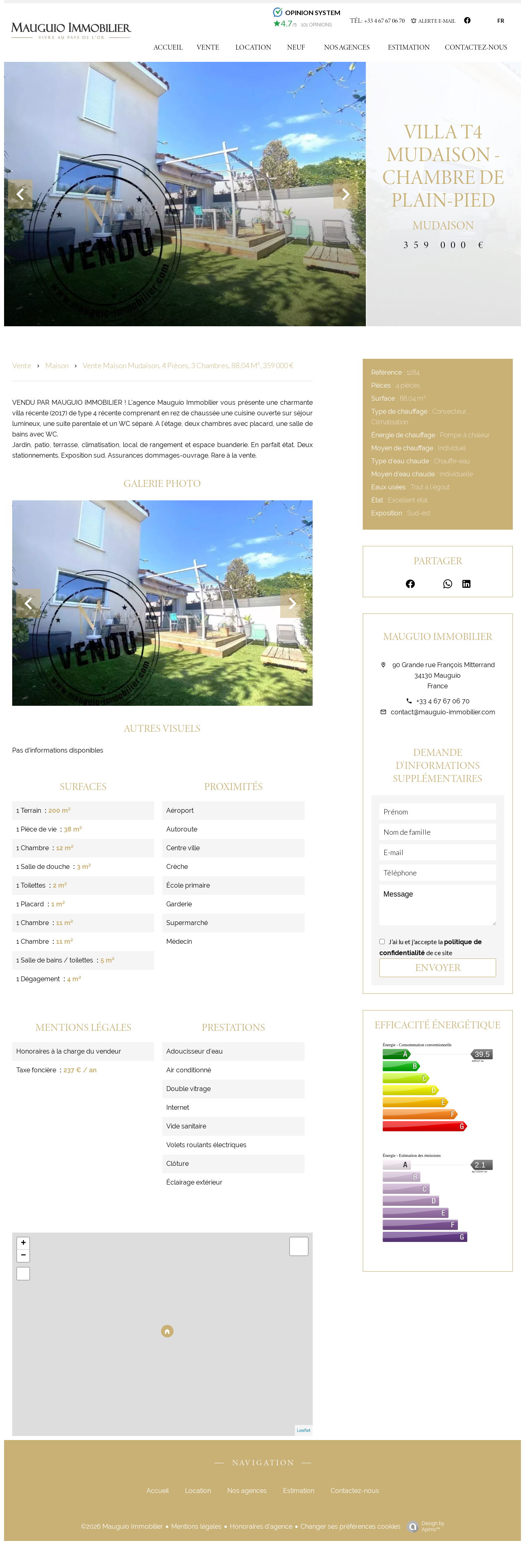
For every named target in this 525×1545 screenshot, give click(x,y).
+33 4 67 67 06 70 (443, 701)
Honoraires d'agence (261, 1526)
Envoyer (437, 967)
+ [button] (23, 1243)
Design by (423, 1527)
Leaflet (304, 1430)
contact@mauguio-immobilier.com (443, 712)
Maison (57, 365)
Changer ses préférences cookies (351, 1526)
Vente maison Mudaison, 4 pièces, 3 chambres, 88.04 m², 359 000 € (188, 365)
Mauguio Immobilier (437, 636)
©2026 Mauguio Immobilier (122, 1526)
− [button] (23, 1256)
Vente (21, 365)
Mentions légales (196, 1526)
